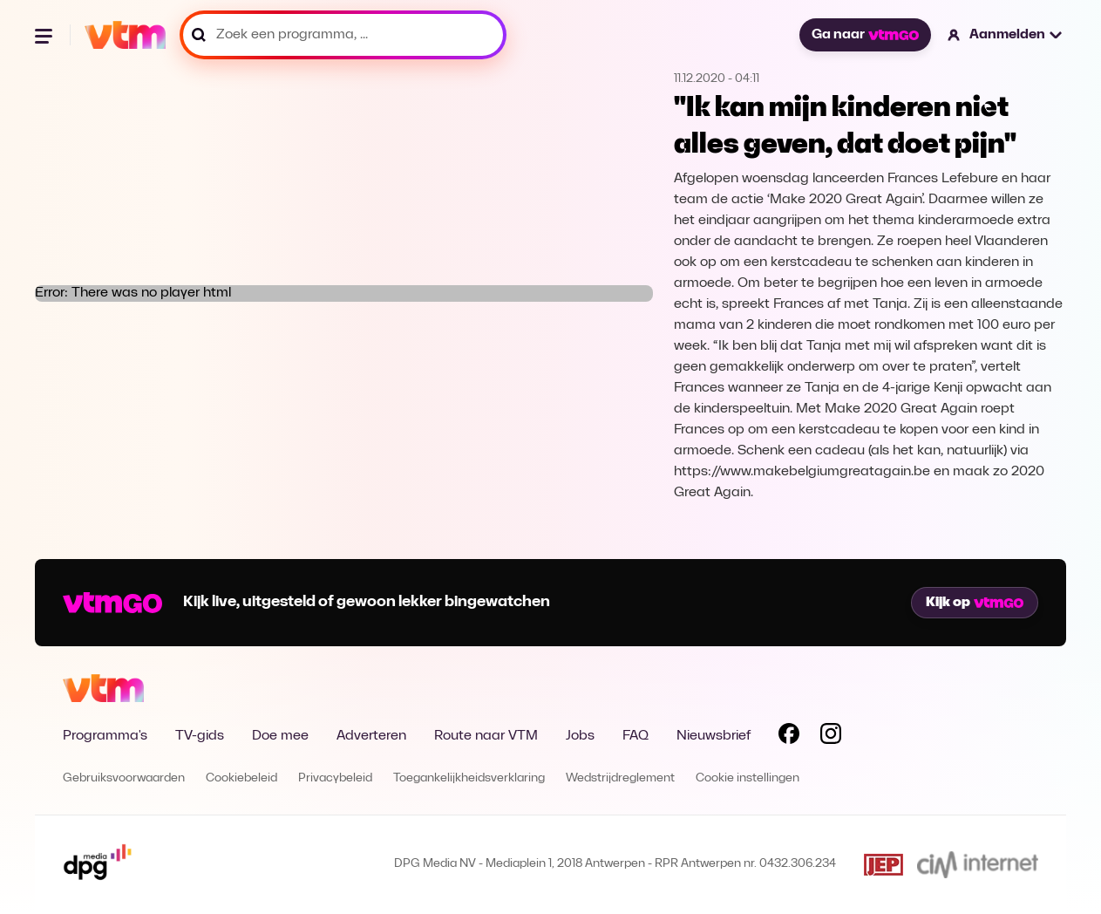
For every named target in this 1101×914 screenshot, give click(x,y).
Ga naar (865, 35)
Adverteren (371, 736)
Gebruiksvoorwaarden (124, 778)
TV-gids (199, 736)
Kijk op (974, 603)
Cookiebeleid (241, 778)
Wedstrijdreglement (620, 778)
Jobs (580, 736)
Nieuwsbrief (713, 736)
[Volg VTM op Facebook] (788, 737)
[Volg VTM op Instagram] (830, 737)
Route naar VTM (486, 736)
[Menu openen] (45, 34)
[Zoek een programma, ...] (343, 35)
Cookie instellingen (747, 778)
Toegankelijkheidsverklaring (469, 778)
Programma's (105, 736)
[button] (1005, 34)
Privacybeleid (335, 778)
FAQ (635, 736)
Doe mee (280, 736)
